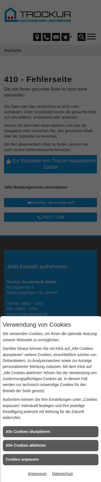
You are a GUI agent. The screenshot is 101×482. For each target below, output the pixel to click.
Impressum (37, 473)
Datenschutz (62, 473)
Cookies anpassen (22, 459)
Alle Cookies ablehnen (26, 445)
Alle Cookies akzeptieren (28, 431)
